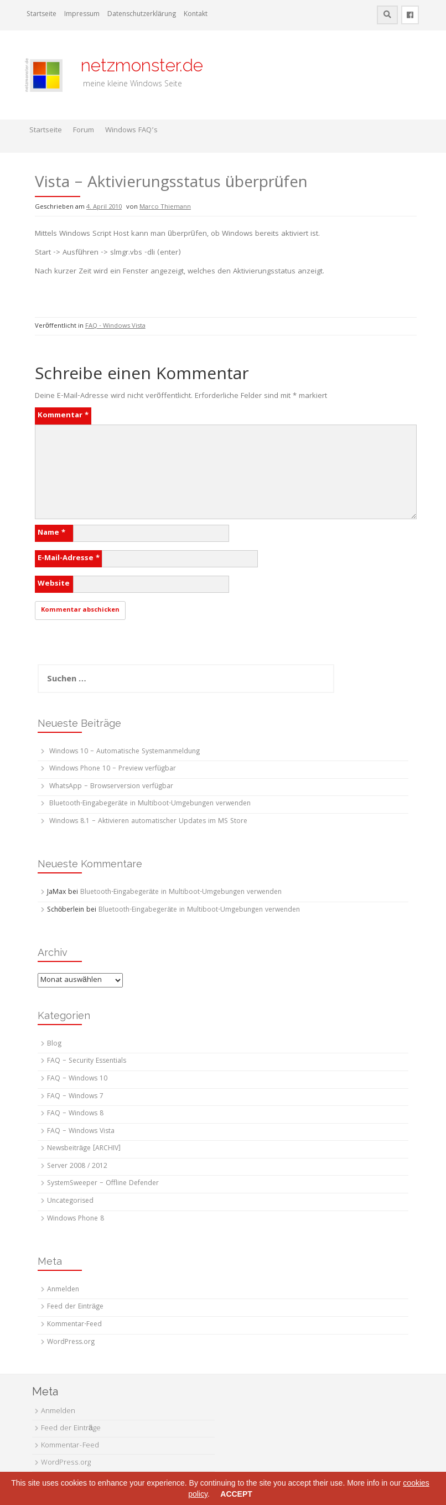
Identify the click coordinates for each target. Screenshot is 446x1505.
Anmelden (63, 1290)
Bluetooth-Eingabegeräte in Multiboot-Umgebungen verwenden (150, 804)
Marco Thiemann (165, 207)
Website (54, 584)
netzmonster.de (135, 65)
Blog (54, 1044)
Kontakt (196, 14)
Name (51, 533)
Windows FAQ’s (131, 131)
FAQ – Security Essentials (86, 1061)
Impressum (82, 14)
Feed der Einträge (75, 1307)
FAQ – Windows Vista (81, 1131)
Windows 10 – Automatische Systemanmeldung (124, 752)
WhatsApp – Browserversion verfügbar (111, 787)
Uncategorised (70, 1201)
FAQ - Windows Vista (115, 326)
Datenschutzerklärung (141, 14)
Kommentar (63, 416)
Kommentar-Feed (74, 1325)
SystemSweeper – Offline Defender (103, 1183)
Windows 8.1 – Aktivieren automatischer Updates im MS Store (148, 822)
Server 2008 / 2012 (77, 1166)
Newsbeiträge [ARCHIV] (84, 1149)
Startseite (41, 14)
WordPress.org (71, 1342)
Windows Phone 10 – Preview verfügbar (112, 769)
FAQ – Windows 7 (75, 1097)
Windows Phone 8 (75, 1219)
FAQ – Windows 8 (75, 1114)
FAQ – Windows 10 (77, 1079)
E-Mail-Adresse (69, 558)
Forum (83, 131)
